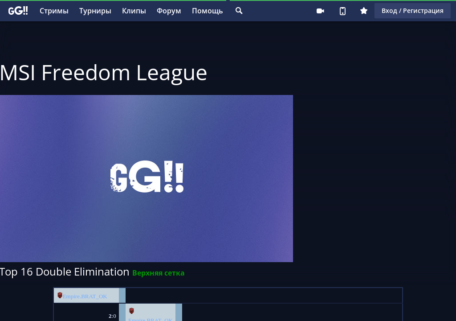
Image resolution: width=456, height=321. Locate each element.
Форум (169, 11)
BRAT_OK (94, 296)
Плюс (364, 11)
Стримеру (320, 11)
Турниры (95, 11)
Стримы (54, 11)
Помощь (207, 11)
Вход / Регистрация (413, 10)
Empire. (72, 296)
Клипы (134, 11)
